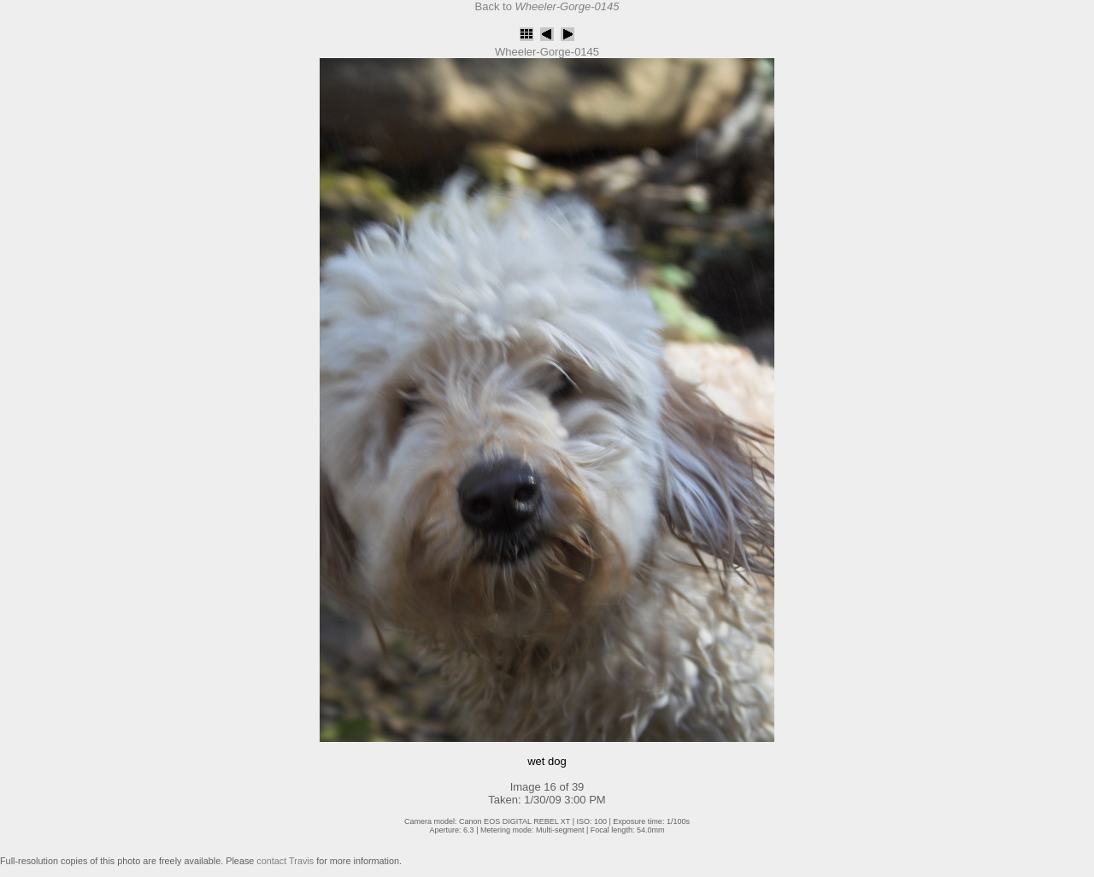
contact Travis (285, 861)
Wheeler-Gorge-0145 (547, 51)
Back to (547, 6)
